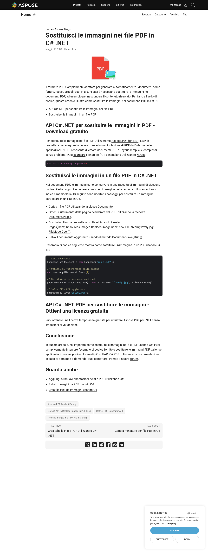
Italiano (174, 4)
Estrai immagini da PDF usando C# (71, 384)
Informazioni (136, 5)
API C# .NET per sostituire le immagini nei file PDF (81, 109)
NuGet (141, 154)
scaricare (79, 154)
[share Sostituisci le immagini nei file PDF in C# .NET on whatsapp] (114, 445)
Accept (174, 530)
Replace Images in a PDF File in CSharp (67, 417)
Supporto (105, 5)
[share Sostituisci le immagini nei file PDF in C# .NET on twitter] (87, 445)
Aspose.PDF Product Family (62, 404)
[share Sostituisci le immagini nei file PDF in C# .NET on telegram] (121, 445)
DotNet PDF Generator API (109, 411)
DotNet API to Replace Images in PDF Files (69, 411)
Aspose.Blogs (63, 29)
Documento (105, 206)
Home (26, 14)
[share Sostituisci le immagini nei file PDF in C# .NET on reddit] (101, 445)
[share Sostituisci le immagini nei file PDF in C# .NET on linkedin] (94, 445)
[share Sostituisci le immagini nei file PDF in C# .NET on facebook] (108, 445)
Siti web (120, 5)
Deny (187, 539)
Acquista (91, 5)
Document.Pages (60, 216)
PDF (61, 87)
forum (134, 358)
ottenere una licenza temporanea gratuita (78, 320)
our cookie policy (169, 523)
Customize (162, 539)
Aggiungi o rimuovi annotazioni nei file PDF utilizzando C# (86, 379)
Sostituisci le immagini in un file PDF (72, 114)
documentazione (149, 354)
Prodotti (77, 5)
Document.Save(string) (127, 237)
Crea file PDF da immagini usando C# (73, 390)
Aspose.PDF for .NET (124, 140)
